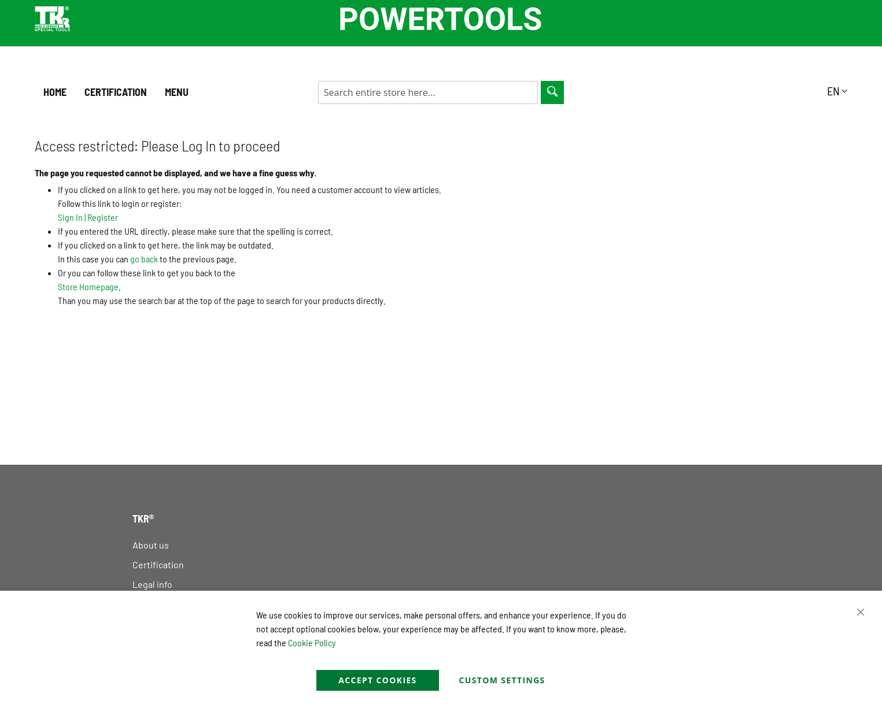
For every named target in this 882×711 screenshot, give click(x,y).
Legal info (152, 584)
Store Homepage (88, 286)
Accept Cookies (377, 680)
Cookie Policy (312, 642)
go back (144, 258)
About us (150, 544)
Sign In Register (88, 217)
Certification (158, 564)
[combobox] (428, 92)
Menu (177, 92)
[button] (837, 90)
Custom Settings (502, 680)
